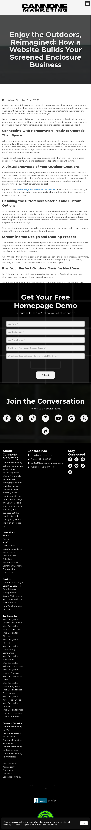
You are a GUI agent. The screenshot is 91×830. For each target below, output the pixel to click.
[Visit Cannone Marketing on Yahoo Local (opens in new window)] (70, 472)
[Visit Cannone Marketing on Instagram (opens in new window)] (70, 466)
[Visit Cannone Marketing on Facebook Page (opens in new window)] (70, 459)
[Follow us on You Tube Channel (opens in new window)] (58, 439)
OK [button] (84, 823)
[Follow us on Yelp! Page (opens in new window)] (84, 439)
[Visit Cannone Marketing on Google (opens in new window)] (76, 466)
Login (45, 788)
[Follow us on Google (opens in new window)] (71, 439)
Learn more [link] (52, 824)
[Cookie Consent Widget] (45, 823)
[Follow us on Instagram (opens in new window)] (45, 439)
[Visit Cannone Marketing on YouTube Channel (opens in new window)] (83, 459)
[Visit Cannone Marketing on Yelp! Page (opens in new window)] (83, 466)
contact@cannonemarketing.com (47, 463)
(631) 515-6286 (44, 459)
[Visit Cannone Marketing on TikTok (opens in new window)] (76, 459)
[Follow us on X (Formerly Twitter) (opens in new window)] (19, 439)
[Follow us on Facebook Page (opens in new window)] (7, 439)
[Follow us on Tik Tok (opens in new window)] (32, 439)
